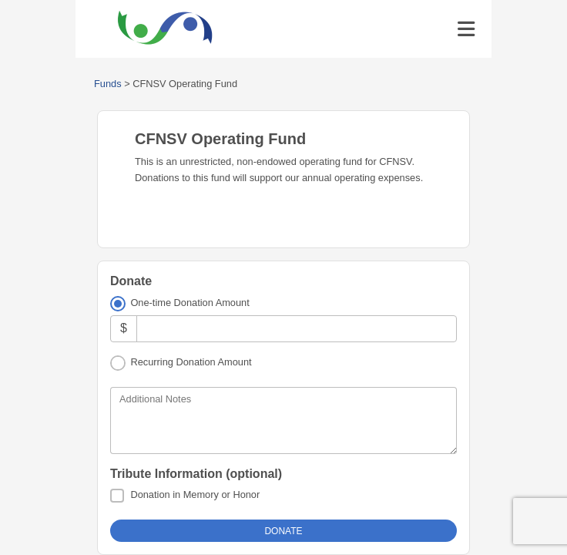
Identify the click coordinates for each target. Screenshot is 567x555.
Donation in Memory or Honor (195, 494)
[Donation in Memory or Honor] (117, 496)
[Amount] (296, 328)
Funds (108, 83)
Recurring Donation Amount (190, 362)
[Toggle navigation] (466, 29)
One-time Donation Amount (189, 302)
